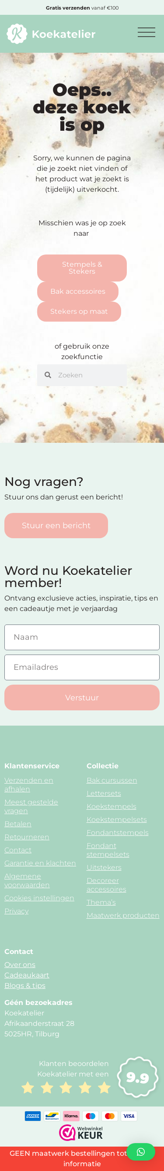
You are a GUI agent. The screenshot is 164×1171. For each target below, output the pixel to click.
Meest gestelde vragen (31, 806)
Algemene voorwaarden (27, 880)
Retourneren (26, 837)
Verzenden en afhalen (28, 784)
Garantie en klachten (40, 863)
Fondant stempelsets (108, 850)
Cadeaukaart (26, 975)
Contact (17, 850)
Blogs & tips (24, 985)
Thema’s (101, 902)
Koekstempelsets (117, 819)
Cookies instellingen (39, 898)
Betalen (17, 824)
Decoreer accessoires (106, 884)
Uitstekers (104, 867)
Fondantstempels (118, 832)
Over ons (19, 965)
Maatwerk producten (123, 915)
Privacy (16, 911)
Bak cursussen (112, 780)
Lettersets (104, 793)
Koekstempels (111, 806)
